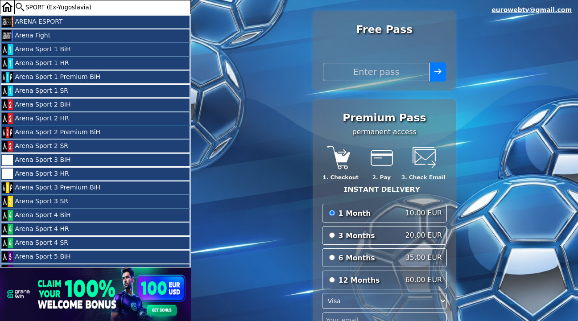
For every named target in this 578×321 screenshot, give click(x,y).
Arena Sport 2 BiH (36, 104)
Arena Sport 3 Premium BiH (51, 187)
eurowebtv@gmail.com (531, 9)
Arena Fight (26, 35)
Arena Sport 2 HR (35, 118)
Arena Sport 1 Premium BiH (51, 77)
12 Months (359, 280)
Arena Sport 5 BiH (36, 256)
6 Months (357, 258)
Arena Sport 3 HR (35, 174)
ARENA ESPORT (32, 21)
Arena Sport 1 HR (35, 63)
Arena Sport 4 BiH (36, 215)
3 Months (357, 235)
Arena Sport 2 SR (35, 146)
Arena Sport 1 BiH (36, 49)
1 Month (355, 213)
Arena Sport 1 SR (35, 91)
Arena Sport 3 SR (35, 201)
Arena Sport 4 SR (35, 243)
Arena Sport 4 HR (35, 229)
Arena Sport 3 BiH (36, 160)
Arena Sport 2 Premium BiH (51, 132)
